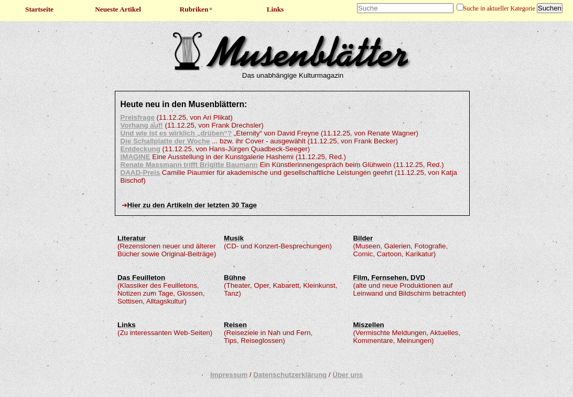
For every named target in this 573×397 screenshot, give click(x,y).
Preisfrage (138, 117)
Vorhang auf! (142, 125)
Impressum (228, 375)
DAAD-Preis (140, 172)
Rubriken (197, 9)
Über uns (347, 375)
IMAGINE (135, 157)
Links (275, 9)
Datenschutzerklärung (290, 375)
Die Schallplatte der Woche (165, 141)
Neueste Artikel (118, 9)
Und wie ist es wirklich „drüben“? (176, 133)
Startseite (39, 9)
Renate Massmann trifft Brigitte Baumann (189, 165)
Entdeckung (140, 149)
